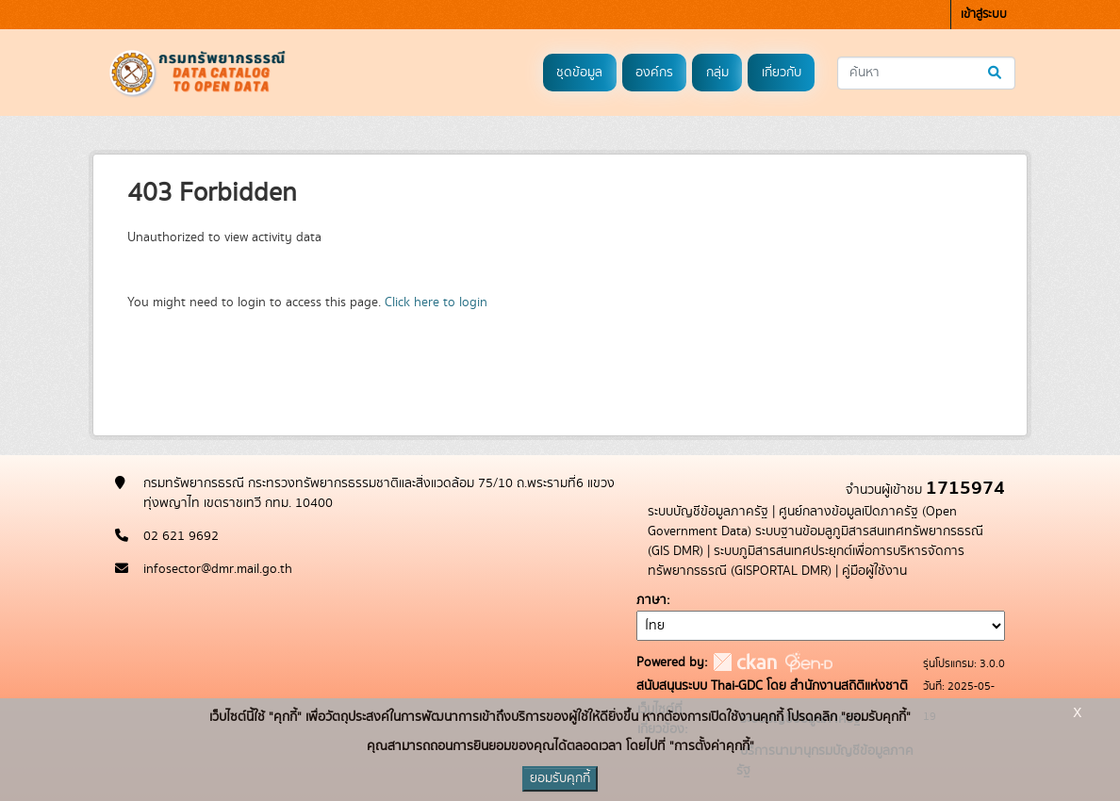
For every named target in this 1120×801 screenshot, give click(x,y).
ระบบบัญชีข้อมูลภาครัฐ (708, 511)
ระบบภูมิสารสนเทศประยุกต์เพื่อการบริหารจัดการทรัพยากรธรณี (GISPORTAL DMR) (806, 561)
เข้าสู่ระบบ (984, 15)
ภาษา (651, 600)
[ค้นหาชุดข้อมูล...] (926, 73)
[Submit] (996, 73)
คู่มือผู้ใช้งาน (874, 571)
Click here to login (436, 302)
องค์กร (654, 72)
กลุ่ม (717, 72)
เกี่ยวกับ (781, 72)
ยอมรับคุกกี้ (560, 778)
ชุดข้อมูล (579, 72)
